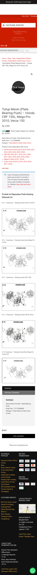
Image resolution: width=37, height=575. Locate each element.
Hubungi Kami (6, 496)
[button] (2, 35)
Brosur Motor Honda (8, 457)
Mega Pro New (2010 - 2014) (14, 149)
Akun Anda (25, 5)
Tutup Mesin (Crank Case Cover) (19, 50)
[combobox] (18, 14)
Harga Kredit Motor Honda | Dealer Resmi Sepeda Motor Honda (18, 10)
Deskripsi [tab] (8, 378)
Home (4, 48)
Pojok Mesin (5, 474)
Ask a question (18, 425)
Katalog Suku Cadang (8, 469)
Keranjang (34, 5)
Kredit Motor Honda (8, 471)
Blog (2, 454)
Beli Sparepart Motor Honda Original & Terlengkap (8, 478)
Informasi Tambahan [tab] (12, 382)
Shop (9, 48)
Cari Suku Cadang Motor (9, 39)
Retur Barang (5, 503)
